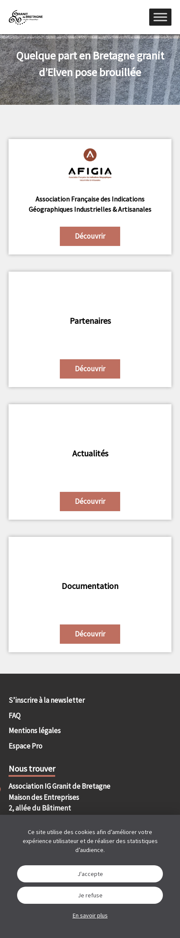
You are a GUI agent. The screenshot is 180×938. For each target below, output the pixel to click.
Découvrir (90, 236)
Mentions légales (35, 730)
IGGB (26, 17)
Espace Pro (25, 746)
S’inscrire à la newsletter (47, 700)
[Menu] (160, 17)
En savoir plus (90, 915)
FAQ (15, 715)
